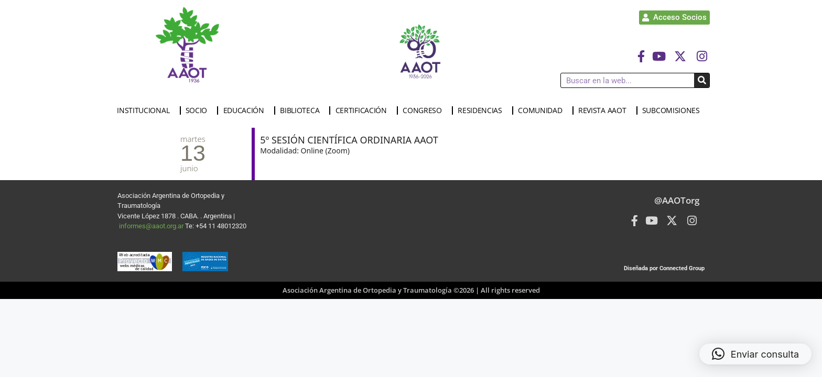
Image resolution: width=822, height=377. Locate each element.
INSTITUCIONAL (146, 110)
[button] (755, 353)
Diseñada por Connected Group (664, 268)
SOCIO (199, 110)
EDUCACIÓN (246, 110)
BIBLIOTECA (302, 110)
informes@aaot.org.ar (152, 226)
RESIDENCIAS (482, 110)
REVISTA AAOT (604, 110)
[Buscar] (701, 80)
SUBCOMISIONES (673, 110)
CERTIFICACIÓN (364, 110)
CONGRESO (425, 110)
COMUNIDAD (542, 110)
